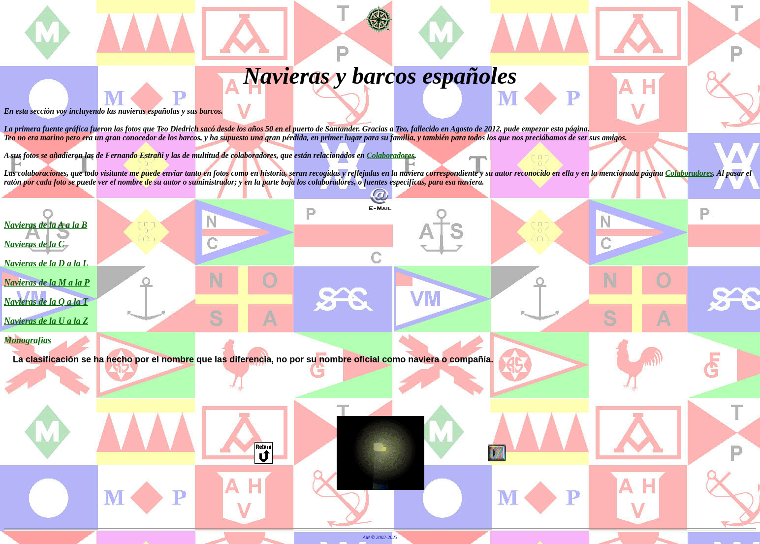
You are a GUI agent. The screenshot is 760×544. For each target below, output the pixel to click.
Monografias (27, 340)
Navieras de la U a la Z (46, 321)
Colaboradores (390, 155)
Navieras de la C (34, 244)
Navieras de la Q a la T (46, 302)
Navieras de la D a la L (46, 263)
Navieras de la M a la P (47, 283)
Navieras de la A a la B (45, 225)
